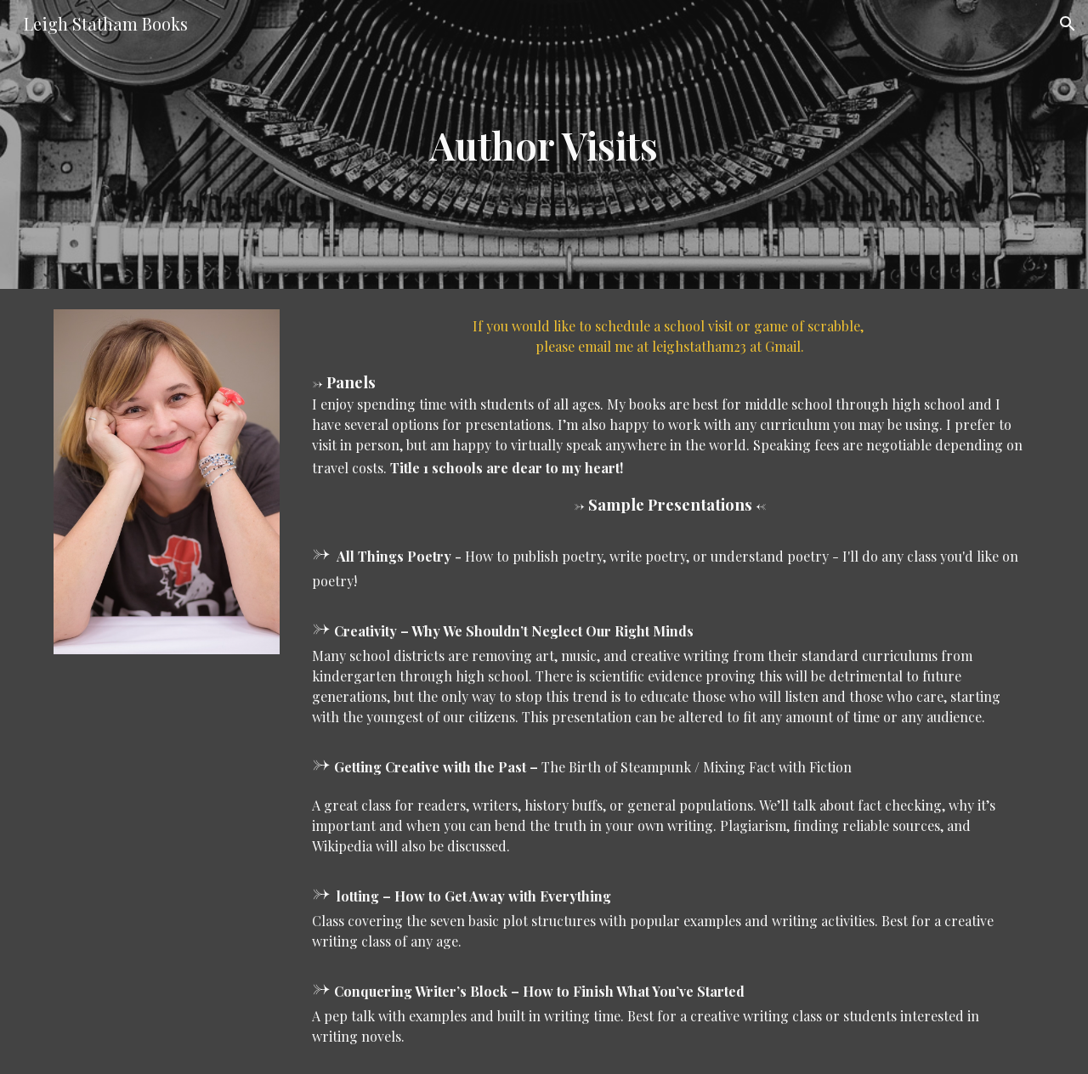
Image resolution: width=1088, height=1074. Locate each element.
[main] (544, 144)
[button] (1067, 23)
